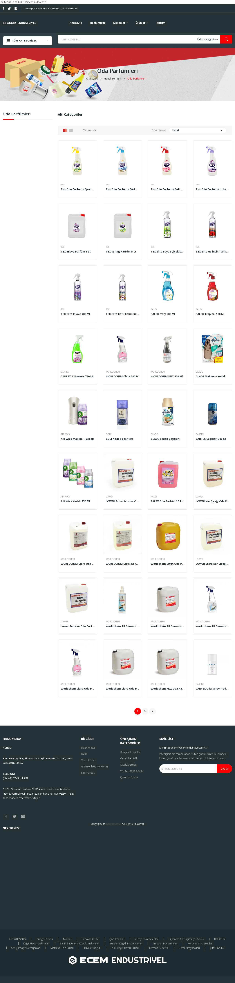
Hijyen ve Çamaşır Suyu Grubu (186, 939)
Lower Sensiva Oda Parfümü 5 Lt (77, 626)
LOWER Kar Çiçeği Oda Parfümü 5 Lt (212, 501)
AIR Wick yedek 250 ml (75, 501)
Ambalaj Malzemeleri (165, 943)
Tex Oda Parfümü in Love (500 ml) (212, 189)
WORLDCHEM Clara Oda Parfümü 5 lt (77, 563)
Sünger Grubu (45, 939)
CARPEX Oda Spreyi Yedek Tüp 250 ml (212, 688)
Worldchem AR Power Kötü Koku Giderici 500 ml (212, 626)
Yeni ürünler (88, 760)
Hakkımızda (88, 747)
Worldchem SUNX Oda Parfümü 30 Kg (167, 563)
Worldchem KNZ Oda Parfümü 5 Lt (167, 688)
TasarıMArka (113, 823)
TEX (62, 184)
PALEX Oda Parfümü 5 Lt (167, 501)
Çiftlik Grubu (217, 948)
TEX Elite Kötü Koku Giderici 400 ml (122, 314)
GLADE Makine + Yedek (211, 376)
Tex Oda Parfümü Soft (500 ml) (167, 189)
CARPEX (65, 372)
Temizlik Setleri (18, 939)
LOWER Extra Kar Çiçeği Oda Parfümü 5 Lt (212, 563)
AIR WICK (65, 434)
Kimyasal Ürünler (130, 752)
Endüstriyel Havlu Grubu (125, 948)
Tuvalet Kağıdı (92, 948)
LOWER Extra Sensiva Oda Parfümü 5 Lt (122, 501)
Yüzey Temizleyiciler (146, 939)
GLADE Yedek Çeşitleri (165, 439)
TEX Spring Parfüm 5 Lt (121, 251)
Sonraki (152, 711)
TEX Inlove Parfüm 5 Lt (76, 251)
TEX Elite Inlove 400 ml (75, 314)
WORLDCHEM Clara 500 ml (122, 376)
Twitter (9, 8)
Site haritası (88, 772)
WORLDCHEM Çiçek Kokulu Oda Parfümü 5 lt (122, 563)
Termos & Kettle (159, 948)
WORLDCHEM (113, 372)
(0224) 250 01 (13, 778)
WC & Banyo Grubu (131, 771)
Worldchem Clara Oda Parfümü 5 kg (122, 688)
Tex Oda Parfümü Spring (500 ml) (77, 189)
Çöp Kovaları (116, 939)
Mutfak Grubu (128, 764)
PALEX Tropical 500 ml (210, 314)
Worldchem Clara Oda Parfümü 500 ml (77, 688)
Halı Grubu (220, 939)
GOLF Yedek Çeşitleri (119, 439)
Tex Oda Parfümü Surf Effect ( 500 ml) (122, 189)
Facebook (3, 8)
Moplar (67, 939)
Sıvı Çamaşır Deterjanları (25, 948)
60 (26, 778)
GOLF (108, 434)
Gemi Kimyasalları (189, 948)
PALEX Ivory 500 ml (163, 314)
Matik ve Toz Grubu (62, 948)
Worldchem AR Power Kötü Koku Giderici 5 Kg (167, 626)
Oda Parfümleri (17, 114)
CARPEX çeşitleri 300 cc (211, 439)
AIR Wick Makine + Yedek (77, 439)
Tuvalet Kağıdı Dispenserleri (126, 943)
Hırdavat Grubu (90, 939)
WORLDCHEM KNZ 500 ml (167, 376)
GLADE (199, 372)
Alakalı (198, 130)
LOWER (109, 497)
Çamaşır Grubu (129, 777)
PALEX (154, 309)
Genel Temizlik (129, 758)
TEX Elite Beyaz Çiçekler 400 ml (167, 251)
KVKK (84, 754)
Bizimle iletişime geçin (94, 766)
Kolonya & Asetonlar (200, 943)
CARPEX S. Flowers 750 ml (77, 376)
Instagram (16, 8)
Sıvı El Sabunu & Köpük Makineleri (79, 943)
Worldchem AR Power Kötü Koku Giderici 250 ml (122, 626)
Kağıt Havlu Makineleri (36, 943)
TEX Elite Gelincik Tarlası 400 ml (212, 251)
